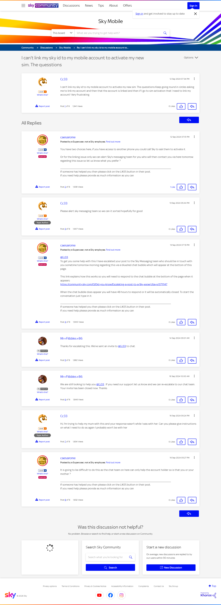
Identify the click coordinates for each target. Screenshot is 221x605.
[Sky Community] (43, 5)
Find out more (113, 141)
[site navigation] (23, 5)
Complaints (143, 586)
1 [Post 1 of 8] (65, 106)
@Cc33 (64, 257)
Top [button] (214, 586)
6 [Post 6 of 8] (65, 399)
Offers (127, 5)
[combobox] (117, 33)
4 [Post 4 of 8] (65, 322)
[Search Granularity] (63, 33)
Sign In (193, 5)
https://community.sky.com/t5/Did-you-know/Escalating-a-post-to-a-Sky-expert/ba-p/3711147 (113, 284)
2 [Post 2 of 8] (65, 187)
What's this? (42, 95)
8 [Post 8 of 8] (65, 500)
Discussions (71, 5)
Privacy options (50, 586)
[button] (194, 79)
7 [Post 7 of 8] (65, 441)
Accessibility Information (122, 586)
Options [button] (188, 57)
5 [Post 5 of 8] (65, 360)
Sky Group (173, 586)
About (113, 5)
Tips (101, 5)
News (89, 5)
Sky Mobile (110, 21)
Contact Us (159, 586)
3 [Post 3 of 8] (65, 229)
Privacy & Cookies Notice (95, 586)
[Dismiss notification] (195, 13)
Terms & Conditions (70, 586)
